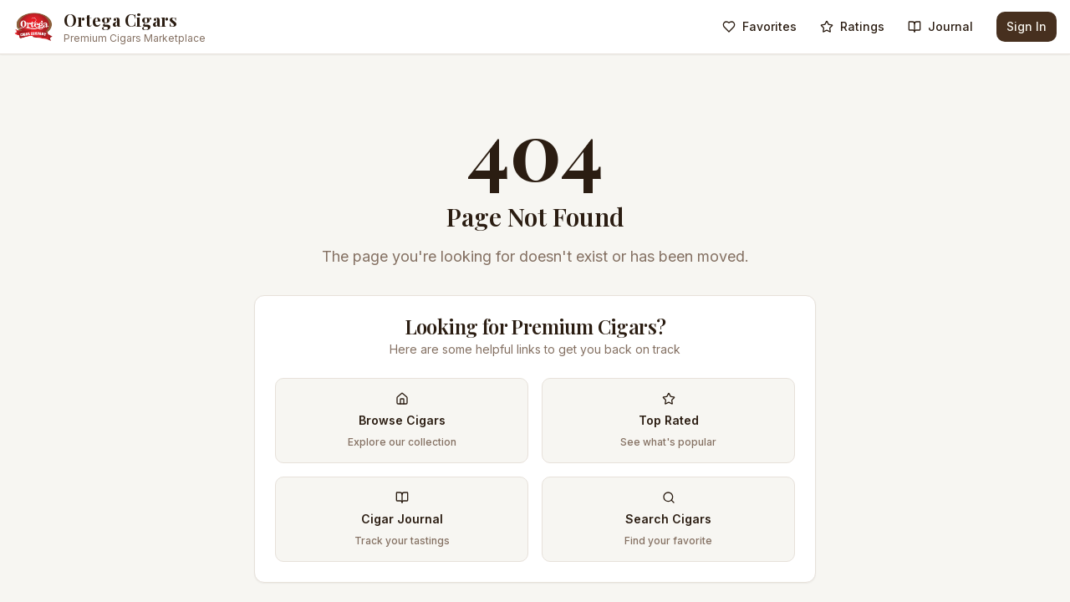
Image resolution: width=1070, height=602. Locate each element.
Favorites (759, 26)
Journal (940, 26)
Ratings (852, 26)
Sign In (1026, 26)
